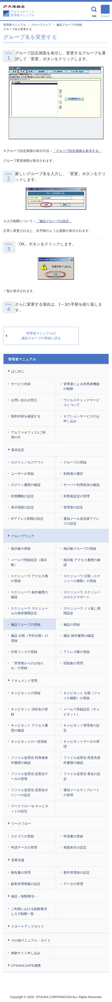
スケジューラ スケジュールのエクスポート (81, 594)
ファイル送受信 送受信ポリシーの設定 (29, 792)
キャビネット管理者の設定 (81, 727)
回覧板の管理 (73, 663)
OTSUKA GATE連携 (26, 965)
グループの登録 (74, 462)
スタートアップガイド (27, 926)
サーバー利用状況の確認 (81, 485)
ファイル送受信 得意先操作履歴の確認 (81, 760)
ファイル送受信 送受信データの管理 (29, 776)
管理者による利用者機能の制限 (81, 386)
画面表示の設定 (74, 847)
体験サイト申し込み (25, 953)
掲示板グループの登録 (79, 548)
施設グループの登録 (69, 24)
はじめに (17, 371)
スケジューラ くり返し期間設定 (81, 610)
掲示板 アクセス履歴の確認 (81, 562)
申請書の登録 (73, 836)
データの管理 (73, 884)
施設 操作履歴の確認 (78, 635)
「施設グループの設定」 (54, 221)
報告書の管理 (21, 872)
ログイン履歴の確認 (25, 485)
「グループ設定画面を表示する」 (77, 151)
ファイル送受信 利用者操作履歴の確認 (29, 760)
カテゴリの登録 (22, 836)
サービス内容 (21, 384)
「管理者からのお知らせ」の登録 (27, 665)
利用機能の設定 (22, 496)
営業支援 (17, 860)
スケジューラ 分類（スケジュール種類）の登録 (81, 578)
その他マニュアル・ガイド (31, 940)
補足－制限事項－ (24, 896)
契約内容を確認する (25, 416)
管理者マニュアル (14, 24)
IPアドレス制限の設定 (27, 518)
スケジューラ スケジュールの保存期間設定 (29, 610)
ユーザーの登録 (22, 473)
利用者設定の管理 (76, 496)
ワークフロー (21, 823)
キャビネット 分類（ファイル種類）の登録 (81, 695)
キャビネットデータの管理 (81, 744)
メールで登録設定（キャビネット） (81, 711)
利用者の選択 (73, 473)
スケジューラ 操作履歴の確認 (29, 594)
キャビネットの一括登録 (29, 741)
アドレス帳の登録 (76, 652)
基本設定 (17, 450)
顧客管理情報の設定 (25, 884)
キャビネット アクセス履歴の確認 (29, 727)
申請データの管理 (24, 847)
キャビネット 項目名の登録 (29, 711)
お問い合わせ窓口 (24, 400)
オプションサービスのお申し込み (81, 418)
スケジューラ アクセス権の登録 (29, 578)
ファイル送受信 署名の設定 (81, 776)
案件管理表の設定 (76, 872)
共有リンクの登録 (24, 652)
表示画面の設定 (22, 507)
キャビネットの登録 (25, 693)
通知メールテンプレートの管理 (81, 792)
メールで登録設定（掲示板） (29, 562)
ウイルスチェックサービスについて (81, 402)
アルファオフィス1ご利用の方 (28, 434)
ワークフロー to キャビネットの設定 (29, 808)
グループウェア (41, 24)
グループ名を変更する (17, 29)
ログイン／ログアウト (27, 462)
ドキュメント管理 (24, 680)
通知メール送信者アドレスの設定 (81, 521)
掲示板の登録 (21, 548)
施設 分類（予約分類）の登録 (29, 638)
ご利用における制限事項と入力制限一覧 (29, 911)
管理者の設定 (73, 507)
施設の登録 (71, 624)
